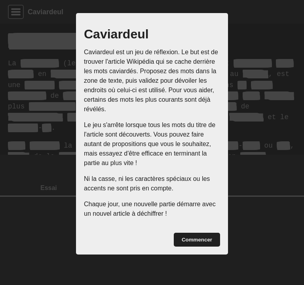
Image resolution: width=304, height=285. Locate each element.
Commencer (197, 240)
